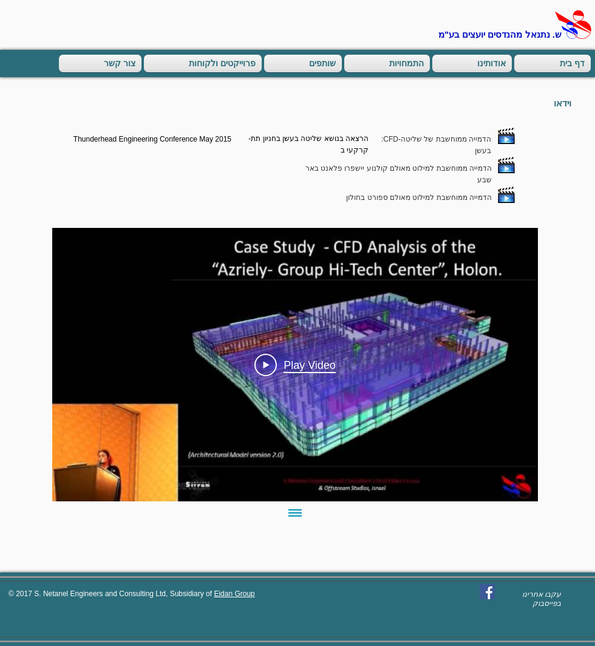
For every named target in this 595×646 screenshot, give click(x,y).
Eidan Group (234, 593)
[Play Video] (295, 364)
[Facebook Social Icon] (487, 591)
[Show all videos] (295, 513)
